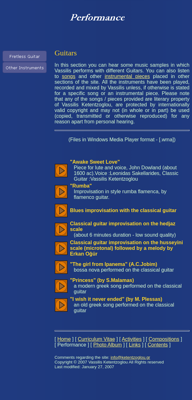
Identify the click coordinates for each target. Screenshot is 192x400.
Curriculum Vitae (96, 339)
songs (68, 76)
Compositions (164, 339)
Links (135, 344)
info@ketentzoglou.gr (130, 357)
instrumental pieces (127, 76)
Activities (132, 339)
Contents (158, 344)
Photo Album (107, 344)
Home (64, 339)
